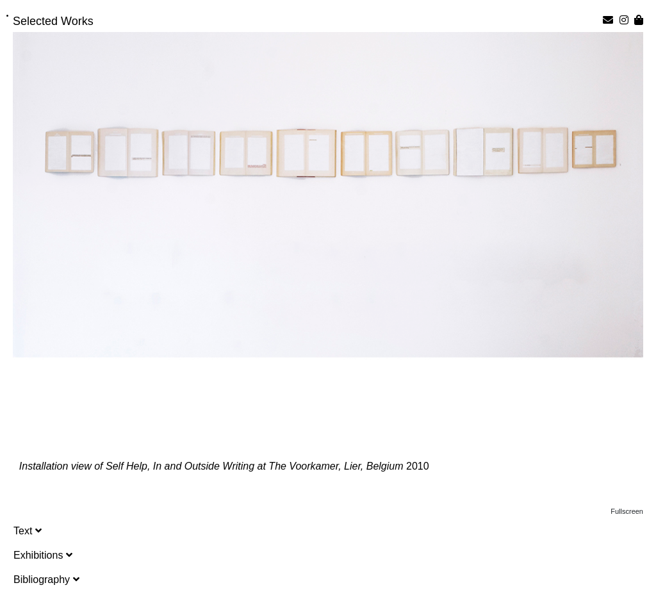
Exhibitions (42, 555)
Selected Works (53, 21)
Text (27, 530)
